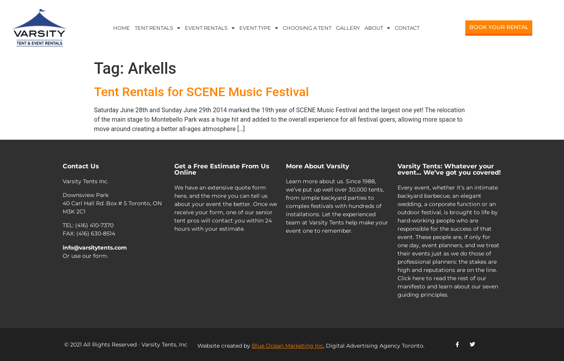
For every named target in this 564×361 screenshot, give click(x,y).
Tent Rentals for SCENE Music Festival (201, 91)
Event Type (258, 28)
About (377, 28)
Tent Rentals (157, 28)
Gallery (348, 28)
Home (121, 28)
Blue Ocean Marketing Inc (287, 345)
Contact (407, 28)
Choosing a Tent (307, 28)
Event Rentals (210, 28)
